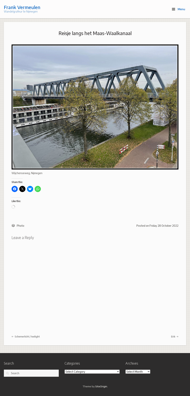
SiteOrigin (101, 386)
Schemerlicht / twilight (26, 336)
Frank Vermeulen (22, 7)
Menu (178, 9)
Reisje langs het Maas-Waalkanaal (95, 33)
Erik (174, 336)
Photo (20, 225)
